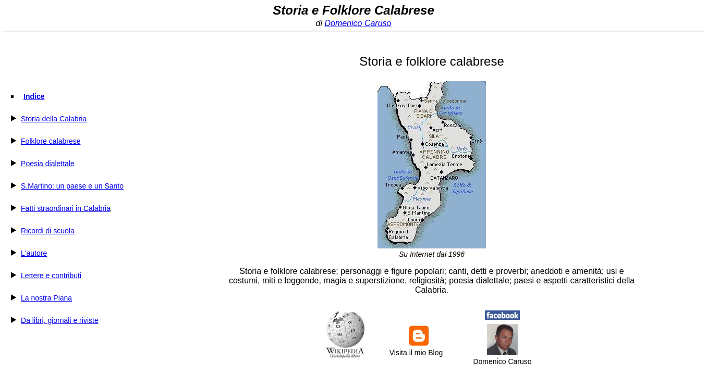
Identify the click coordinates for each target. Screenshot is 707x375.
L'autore (34, 253)
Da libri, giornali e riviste (60, 320)
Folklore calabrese (50, 141)
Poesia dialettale (48, 163)
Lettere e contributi (51, 275)
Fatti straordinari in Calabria (66, 208)
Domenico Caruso (357, 23)
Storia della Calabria (54, 119)
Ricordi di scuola (48, 231)
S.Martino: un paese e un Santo (72, 186)
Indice (33, 96)
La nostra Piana (46, 298)
